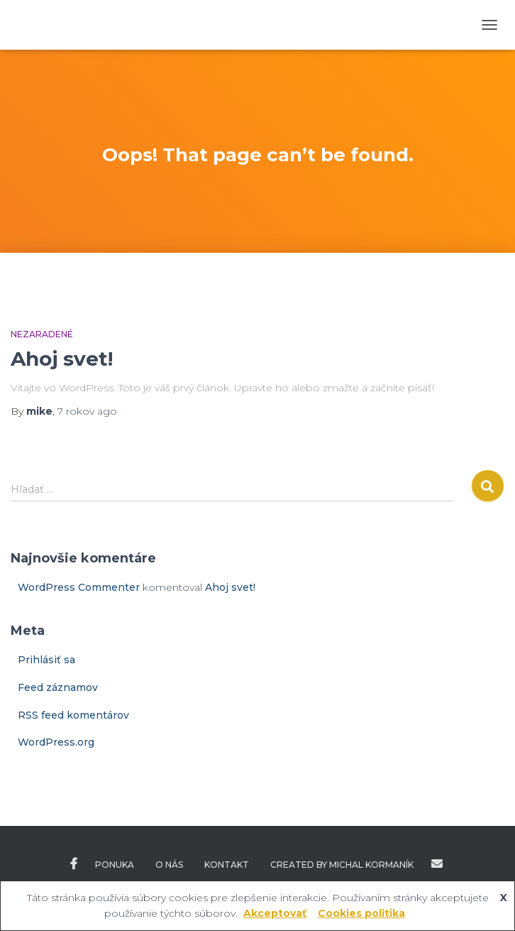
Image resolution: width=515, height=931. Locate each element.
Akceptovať (274, 913)
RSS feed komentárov (73, 715)
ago (87, 411)
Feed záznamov (58, 687)
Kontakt (226, 864)
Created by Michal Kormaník (342, 864)
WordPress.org (56, 742)
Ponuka (114, 864)
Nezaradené (42, 334)
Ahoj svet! (62, 359)
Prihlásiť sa (46, 659)
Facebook (73, 864)
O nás (169, 864)
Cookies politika (361, 913)
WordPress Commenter (79, 587)
